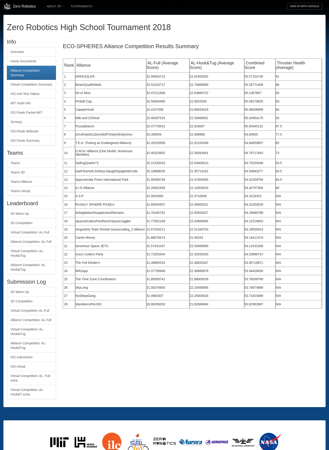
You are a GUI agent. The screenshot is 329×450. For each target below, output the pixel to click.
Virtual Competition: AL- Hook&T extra (27, 392)
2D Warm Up (20, 213)
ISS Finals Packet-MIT (26, 112)
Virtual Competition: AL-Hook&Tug (27, 253)
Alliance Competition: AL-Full (31, 241)
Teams (15, 163)
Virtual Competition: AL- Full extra (30, 378)
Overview (17, 52)
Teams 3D (18, 172)
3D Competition (22, 223)
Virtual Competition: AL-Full (30, 232)
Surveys (16, 122)
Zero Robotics (19, 6)
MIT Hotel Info (21, 103)
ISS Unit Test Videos (25, 94)
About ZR (55, 6)
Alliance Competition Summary (25, 73)
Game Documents (23, 61)
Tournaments (83, 6)
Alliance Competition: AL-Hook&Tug (28, 267)
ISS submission (21, 357)
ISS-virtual (18, 366)
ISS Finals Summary (25, 140)
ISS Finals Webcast (24, 131)
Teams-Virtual (20, 191)
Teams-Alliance (21, 181)
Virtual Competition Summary (31, 84)
